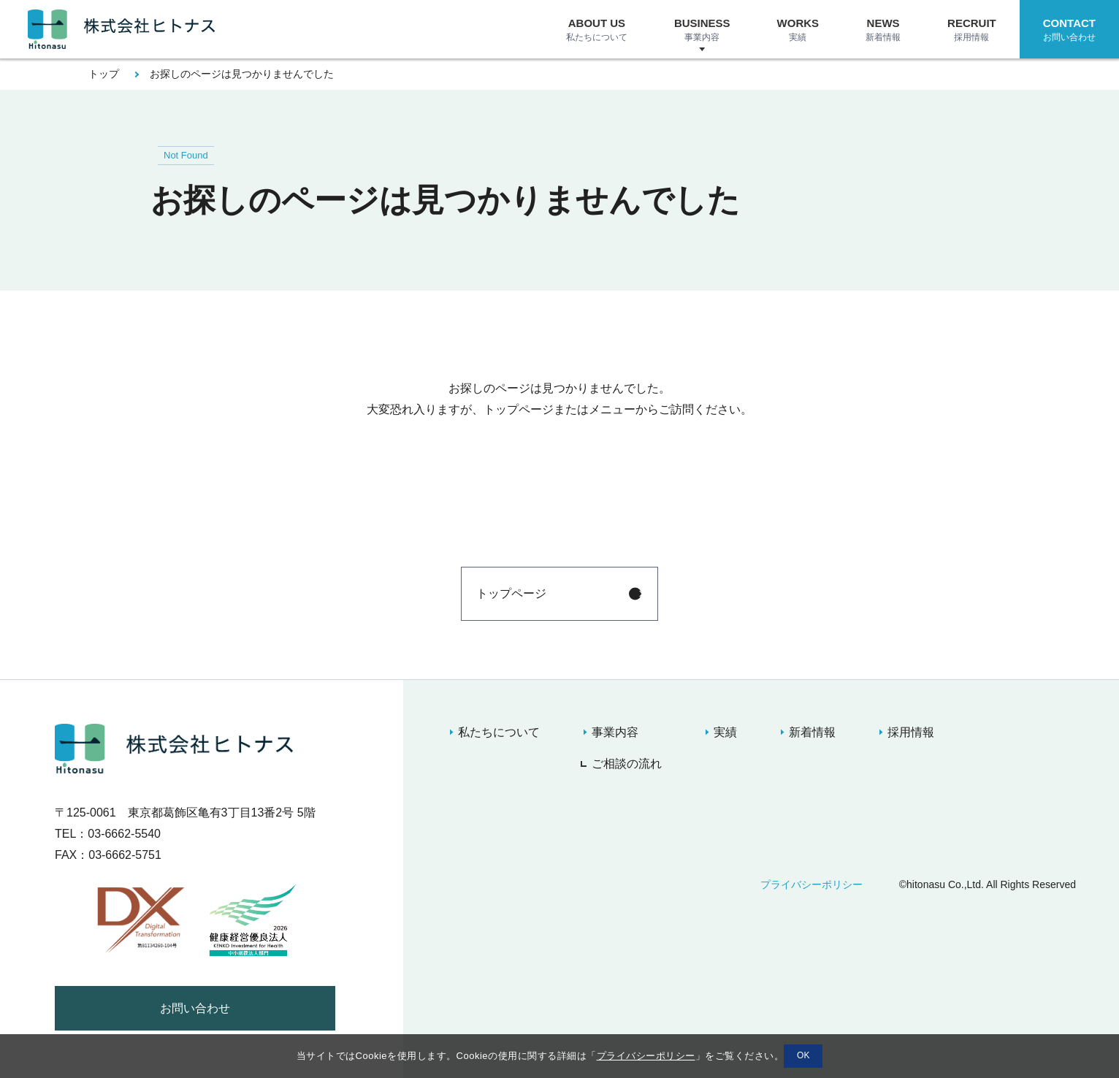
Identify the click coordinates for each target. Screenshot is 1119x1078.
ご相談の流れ (627, 763)
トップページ (511, 593)
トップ (103, 74)
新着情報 (812, 732)
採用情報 (910, 732)
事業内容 (615, 732)
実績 (725, 732)
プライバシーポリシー (811, 884)
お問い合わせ (195, 1008)
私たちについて (499, 732)
